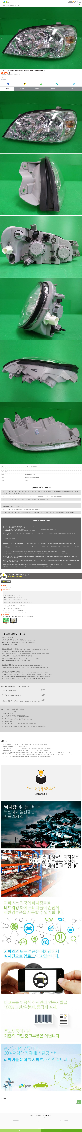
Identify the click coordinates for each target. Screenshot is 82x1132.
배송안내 (37, 88)
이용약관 (32, 1115)
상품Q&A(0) (72, 88)
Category (2, 2)
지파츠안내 (53, 88)
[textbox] (41, 5)
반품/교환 (22, 88)
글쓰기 (79, 1102)
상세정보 (7, 88)
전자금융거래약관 (38, 1115)
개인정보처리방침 (47, 1115)
